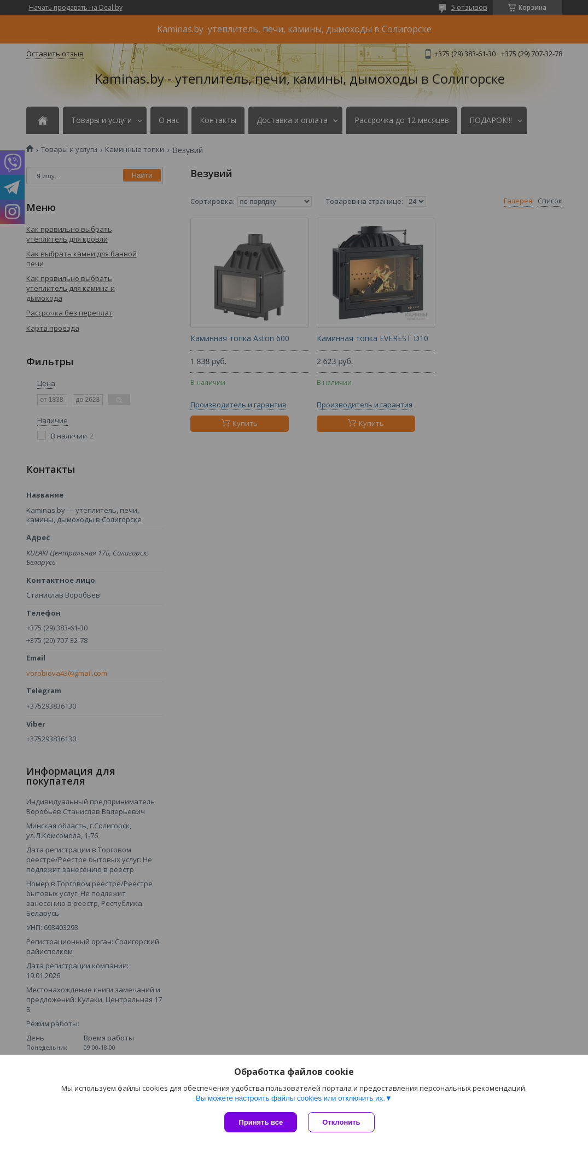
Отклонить (341, 1122)
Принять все (260, 1122)
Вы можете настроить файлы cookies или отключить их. (290, 1098)
